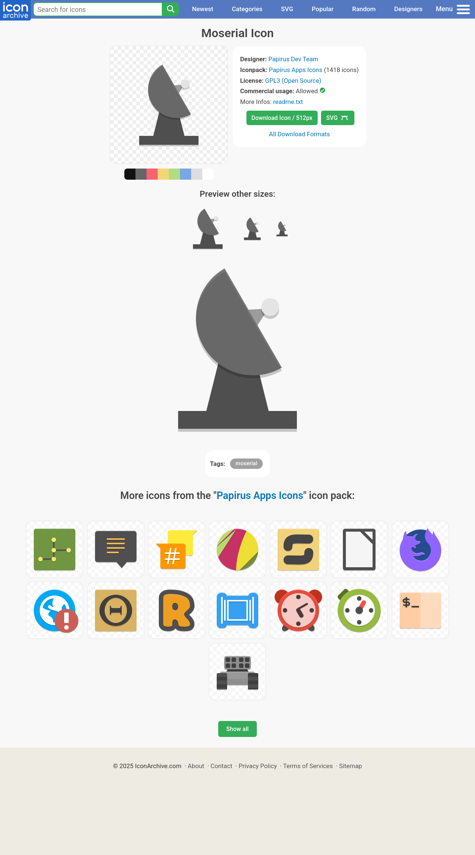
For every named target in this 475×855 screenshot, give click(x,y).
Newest (202, 9)
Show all (237, 728)
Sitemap (350, 766)
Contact (221, 766)
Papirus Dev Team (293, 59)
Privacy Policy (258, 766)
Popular (323, 9)
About (196, 766)
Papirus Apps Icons (295, 70)
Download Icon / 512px (282, 117)
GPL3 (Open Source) (293, 80)
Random (364, 9)
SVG (287, 9)
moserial (246, 463)
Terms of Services (308, 766)
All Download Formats (299, 134)
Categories (247, 9)
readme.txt (288, 101)
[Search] (170, 9)
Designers (408, 9)
